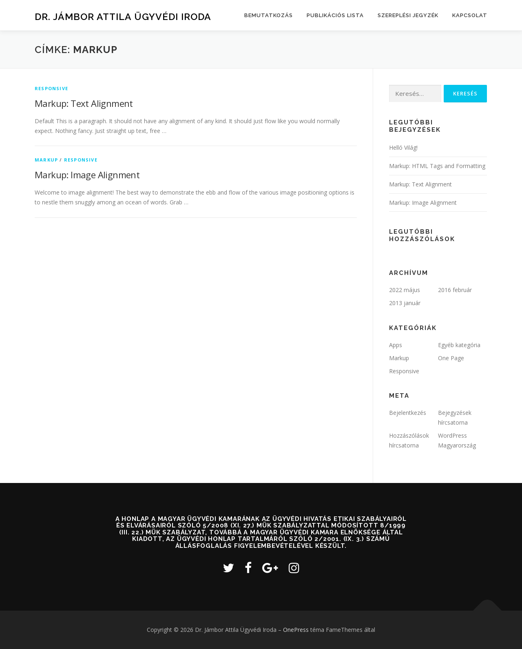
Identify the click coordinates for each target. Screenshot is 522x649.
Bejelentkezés (407, 412)
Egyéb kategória (459, 345)
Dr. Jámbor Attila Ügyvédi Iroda (123, 16)
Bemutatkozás (268, 15)
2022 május (404, 290)
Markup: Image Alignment (87, 174)
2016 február (455, 290)
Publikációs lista (335, 15)
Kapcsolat (469, 15)
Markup (46, 160)
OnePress (296, 629)
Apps (395, 345)
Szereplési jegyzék (408, 15)
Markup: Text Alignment (84, 103)
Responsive (51, 88)
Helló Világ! (403, 147)
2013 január (404, 303)
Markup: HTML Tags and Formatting (437, 166)
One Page (451, 358)
